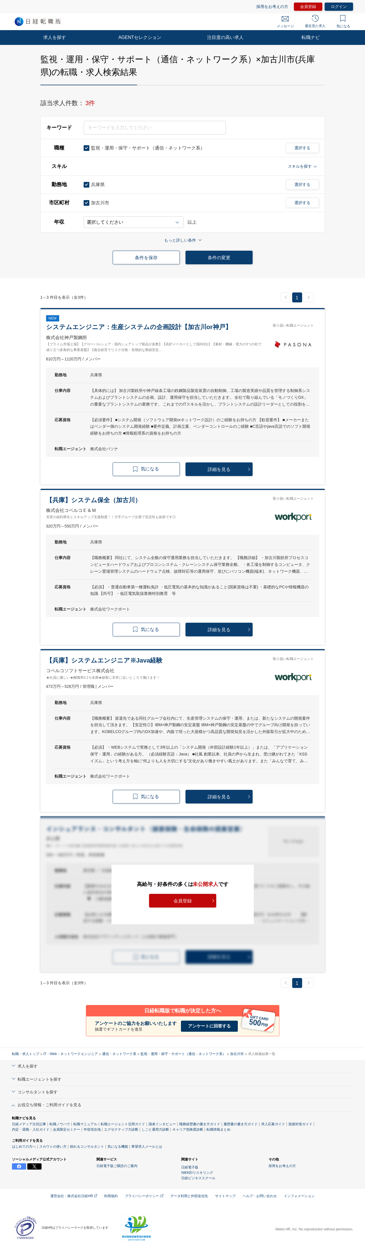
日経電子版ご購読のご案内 (116, 1166)
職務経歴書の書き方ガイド (199, 1124)
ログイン (339, 6)
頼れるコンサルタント (87, 1147)
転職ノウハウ (60, 1124)
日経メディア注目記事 (29, 1124)
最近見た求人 (315, 21)
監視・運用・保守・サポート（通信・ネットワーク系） (183, 1054)
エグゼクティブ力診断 (121, 1129)
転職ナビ (311, 37)
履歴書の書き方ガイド (241, 1124)
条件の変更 (219, 257)
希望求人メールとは (146, 1147)
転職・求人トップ (25, 1054)
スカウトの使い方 (53, 1147)
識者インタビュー (162, 1124)
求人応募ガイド (273, 1124)
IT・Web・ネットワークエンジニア (71, 1054)
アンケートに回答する (209, 1025)
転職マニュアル (85, 1124)
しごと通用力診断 (155, 1129)
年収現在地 (92, 1129)
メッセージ (285, 22)
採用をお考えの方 (272, 6)
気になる (343, 21)
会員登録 (308, 6)
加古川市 (237, 1054)
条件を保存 (146, 257)
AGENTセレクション (139, 37)
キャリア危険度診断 (187, 1129)
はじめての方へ (24, 1147)
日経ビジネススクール (198, 1178)
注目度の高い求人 (225, 37)
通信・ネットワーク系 (119, 1054)
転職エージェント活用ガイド (123, 1124)
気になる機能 (118, 1147)
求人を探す (54, 37)
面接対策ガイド (300, 1124)
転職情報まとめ (218, 1129)
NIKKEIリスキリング (197, 1173)
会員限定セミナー (66, 1129)
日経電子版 (189, 1167)
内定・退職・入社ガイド (31, 1129)
